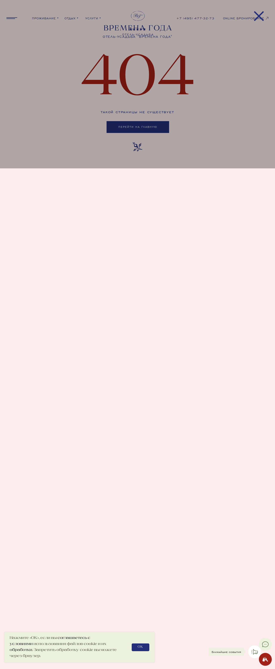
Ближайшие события (226, 652)
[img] (137, 77)
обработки (21, 650)
